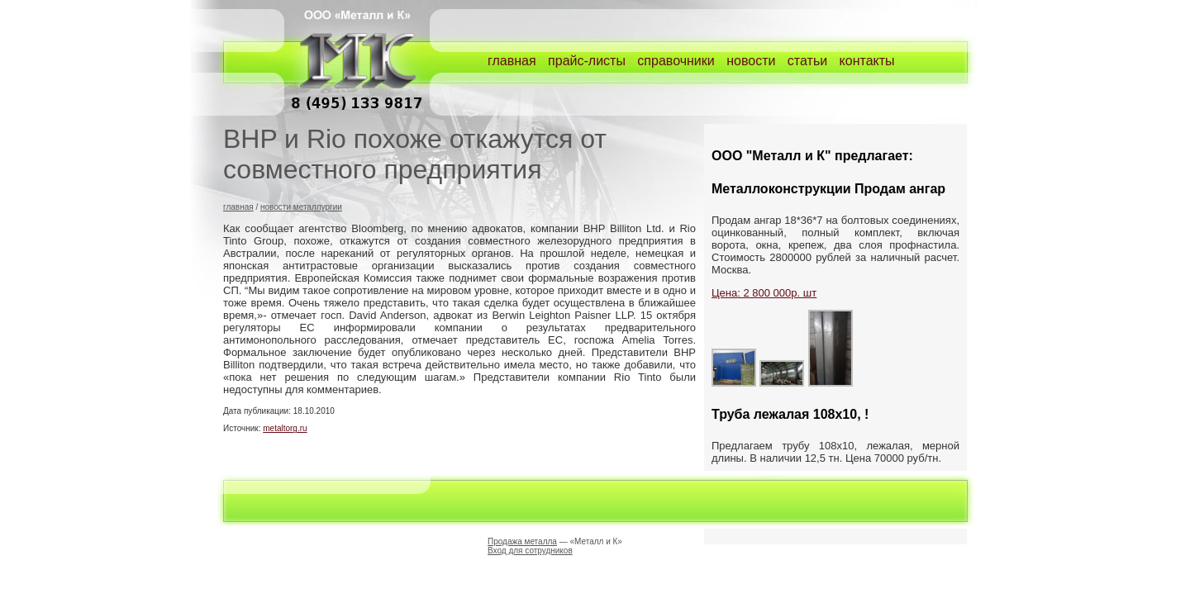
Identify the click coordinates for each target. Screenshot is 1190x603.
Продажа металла (522, 541)
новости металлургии (301, 206)
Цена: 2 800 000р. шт (764, 293)
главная (512, 61)
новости (750, 61)
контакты (867, 61)
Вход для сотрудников (530, 550)
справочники (675, 61)
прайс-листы (587, 61)
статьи (807, 61)
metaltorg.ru (285, 428)
